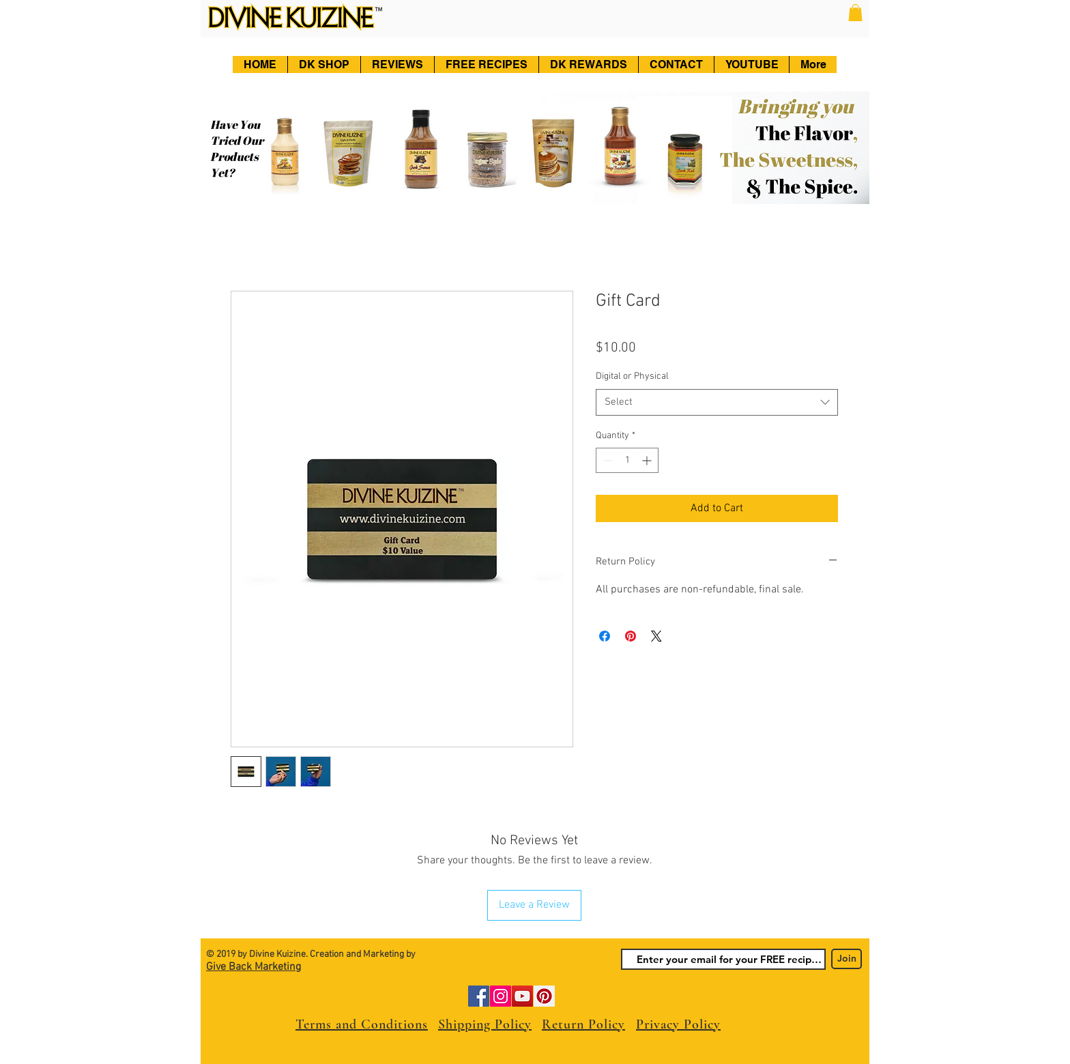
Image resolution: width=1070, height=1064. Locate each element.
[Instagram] (500, 996)
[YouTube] (522, 996)
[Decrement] (606, 460)
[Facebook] (478, 996)
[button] (855, 12)
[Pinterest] (544, 996)
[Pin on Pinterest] (630, 636)
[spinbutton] (627, 460)
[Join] (846, 959)
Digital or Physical (632, 376)
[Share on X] (656, 636)
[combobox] (717, 402)
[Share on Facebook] (604, 636)
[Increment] (647, 460)
